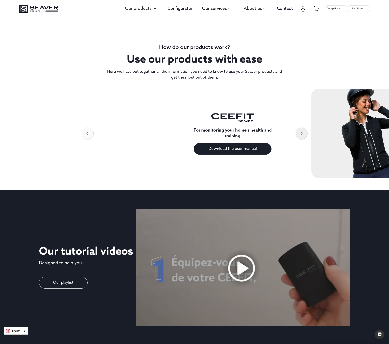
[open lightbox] (243, 273)
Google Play (333, 8)
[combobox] (16, 331)
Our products (138, 9)
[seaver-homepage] (38, 9)
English (13, 331)
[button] (141, 9)
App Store (357, 8)
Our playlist (63, 285)
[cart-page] (316, 8)
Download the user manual (232, 151)
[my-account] (303, 8)
